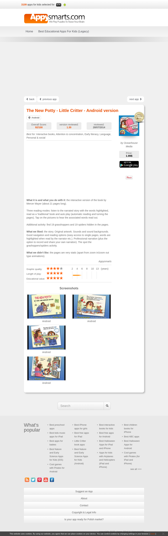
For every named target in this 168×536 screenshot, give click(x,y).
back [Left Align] (30, 99)
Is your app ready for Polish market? (84, 519)
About (84, 498)
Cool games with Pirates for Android (56, 468)
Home (29, 31)
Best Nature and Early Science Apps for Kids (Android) (81, 456)
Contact (84, 505)
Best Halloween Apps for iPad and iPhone (107, 444)
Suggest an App (84, 491)
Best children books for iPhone (130, 428)
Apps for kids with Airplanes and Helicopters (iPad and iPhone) (107, 459)
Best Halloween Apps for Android (132, 444)
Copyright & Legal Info (84, 512)
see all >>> (136, 469)
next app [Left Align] (135, 99)
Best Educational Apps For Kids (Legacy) (63, 31)
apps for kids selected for (41, 4)
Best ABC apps (131, 436)
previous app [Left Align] (47, 99)
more (153, 534)
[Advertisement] (84, 69)
